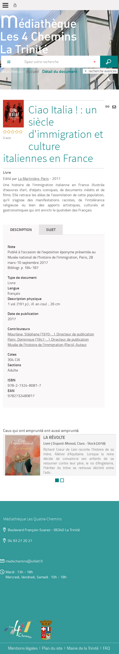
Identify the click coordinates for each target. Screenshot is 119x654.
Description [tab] (21, 229)
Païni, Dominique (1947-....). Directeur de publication (48, 339)
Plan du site (52, 648)
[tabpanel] (54, 321)
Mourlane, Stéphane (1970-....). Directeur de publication (51, 334)
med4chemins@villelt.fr (24, 561)
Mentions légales (23, 648)
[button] (13, 113)
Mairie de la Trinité (82, 648)
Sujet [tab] (51, 229)
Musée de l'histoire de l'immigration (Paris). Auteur (47, 344)
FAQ (106, 648)
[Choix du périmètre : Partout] (11, 62)
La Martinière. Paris (33, 178)
